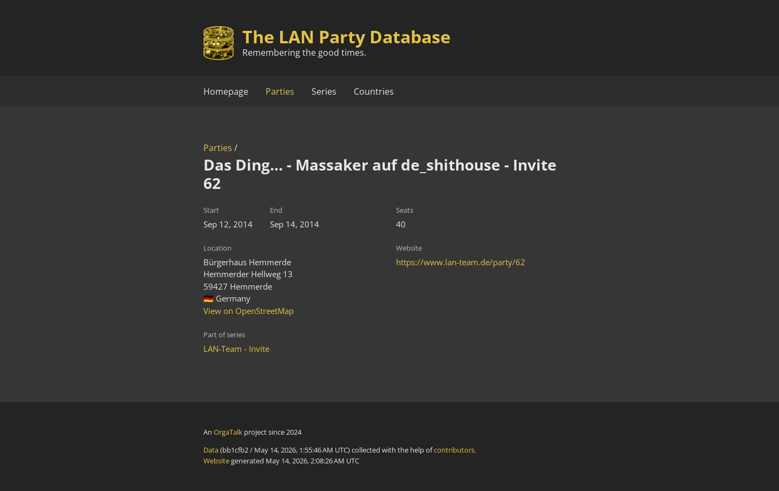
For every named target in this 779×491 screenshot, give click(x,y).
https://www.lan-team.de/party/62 (460, 262)
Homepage (225, 91)
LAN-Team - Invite (236, 348)
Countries (374, 91)
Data (211, 450)
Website (216, 461)
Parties (280, 91)
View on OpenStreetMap (248, 310)
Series (324, 91)
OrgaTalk (228, 432)
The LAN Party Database (346, 36)
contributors (454, 450)
